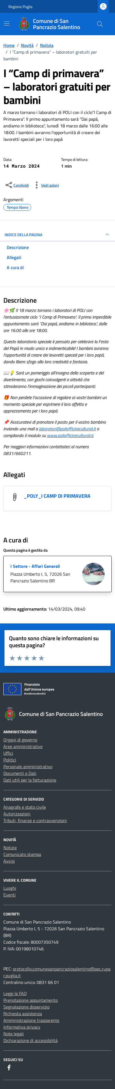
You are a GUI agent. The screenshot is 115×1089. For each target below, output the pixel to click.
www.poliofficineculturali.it (70, 435)
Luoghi (9, 888)
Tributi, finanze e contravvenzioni (35, 820)
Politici (9, 759)
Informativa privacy (21, 1027)
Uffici (8, 753)
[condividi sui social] (16, 185)
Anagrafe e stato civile (24, 807)
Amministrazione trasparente (31, 1020)
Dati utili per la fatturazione (29, 780)
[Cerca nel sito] (100, 24)
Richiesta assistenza (22, 1013)
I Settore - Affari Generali (35, 566)
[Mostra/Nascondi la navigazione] (6, 23)
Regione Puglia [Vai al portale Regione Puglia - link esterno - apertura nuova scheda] (20, 7)
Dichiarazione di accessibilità (30, 1040)
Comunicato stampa (22, 854)
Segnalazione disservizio (26, 1006)
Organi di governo (20, 739)
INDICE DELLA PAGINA (57, 234)
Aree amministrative (23, 746)
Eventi (9, 894)
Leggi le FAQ (15, 993)
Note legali (13, 1033)
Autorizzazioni (16, 813)
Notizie (10, 847)
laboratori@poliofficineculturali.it (67, 428)
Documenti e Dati (19, 773)
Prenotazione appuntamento (30, 1000)
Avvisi (9, 861)
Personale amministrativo (27, 766)
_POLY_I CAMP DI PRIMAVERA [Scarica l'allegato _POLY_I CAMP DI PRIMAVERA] (57, 496)
